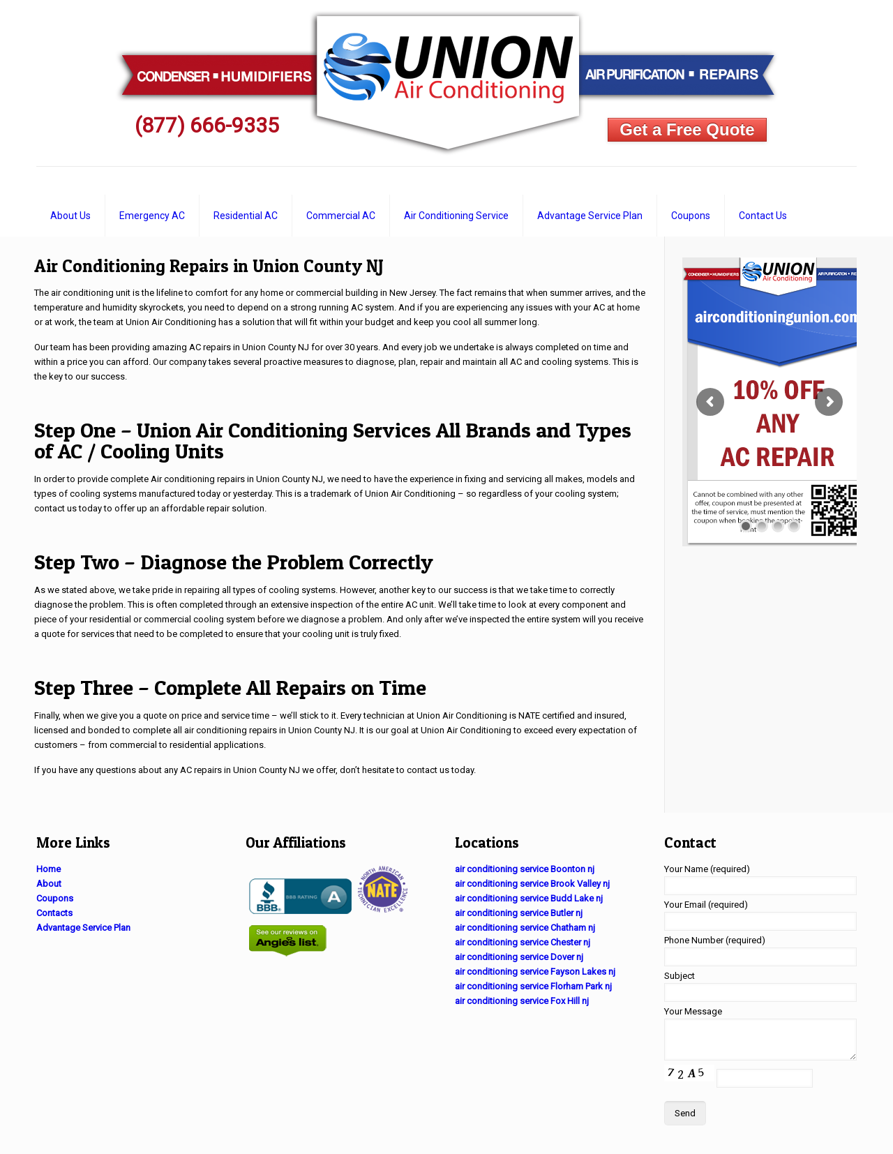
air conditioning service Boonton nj (524, 869)
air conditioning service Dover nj (519, 957)
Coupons (54, 898)
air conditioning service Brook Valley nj (532, 883)
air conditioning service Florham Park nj (533, 986)
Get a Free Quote (687, 129)
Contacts (54, 913)
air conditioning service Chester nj (522, 942)
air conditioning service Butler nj (519, 913)
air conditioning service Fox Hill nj (522, 1001)
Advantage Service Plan (83, 927)
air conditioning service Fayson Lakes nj (535, 971)
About (48, 883)
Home (48, 869)
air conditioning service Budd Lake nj (529, 898)
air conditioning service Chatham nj (525, 927)
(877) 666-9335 (207, 125)
